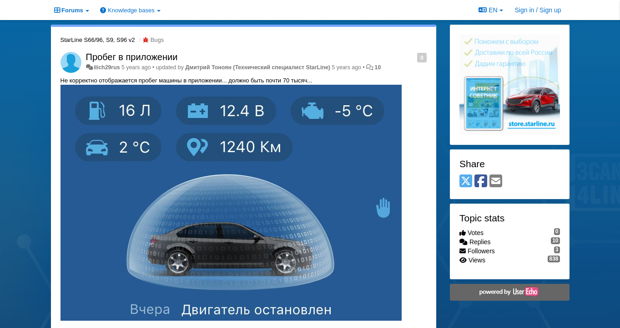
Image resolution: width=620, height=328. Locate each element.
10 (378, 67)
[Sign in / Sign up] (538, 10)
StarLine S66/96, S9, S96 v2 (97, 39)
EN (491, 10)
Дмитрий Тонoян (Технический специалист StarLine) (257, 67)
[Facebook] (480, 182)
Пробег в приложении (132, 57)
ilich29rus (107, 67)
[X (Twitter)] (465, 182)
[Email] (495, 182)
